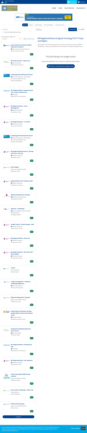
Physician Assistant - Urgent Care (20, 60)
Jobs (60, 8)
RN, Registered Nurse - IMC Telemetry (22, 360)
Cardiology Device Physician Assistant (22, 74)
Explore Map (38, 25)
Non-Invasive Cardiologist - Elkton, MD (22, 390)
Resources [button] (81, 8)
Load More (18, 417)
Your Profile (69, 8)
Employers (81, 2)
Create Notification (29, 39)
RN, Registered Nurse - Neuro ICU (20, 238)
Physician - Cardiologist (18, 208)
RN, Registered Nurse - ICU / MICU (20, 122)
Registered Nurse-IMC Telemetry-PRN (22, 181)
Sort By (4, 39)
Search (25, 25)
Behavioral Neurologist (17, 404)
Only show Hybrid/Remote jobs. (12, 32)
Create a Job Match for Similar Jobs (61, 66)
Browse (31, 25)
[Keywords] (18, 29)
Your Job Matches (48, 25)
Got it (83, 428)
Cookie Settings (75, 428)
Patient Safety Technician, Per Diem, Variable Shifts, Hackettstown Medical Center (22, 313)
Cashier (13, 268)
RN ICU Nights (15, 167)
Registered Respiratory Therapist (20, 195)
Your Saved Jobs (59, 25)
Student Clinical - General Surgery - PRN (22, 224)
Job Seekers (72, 2)
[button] (81, 29)
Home (54, 8)
